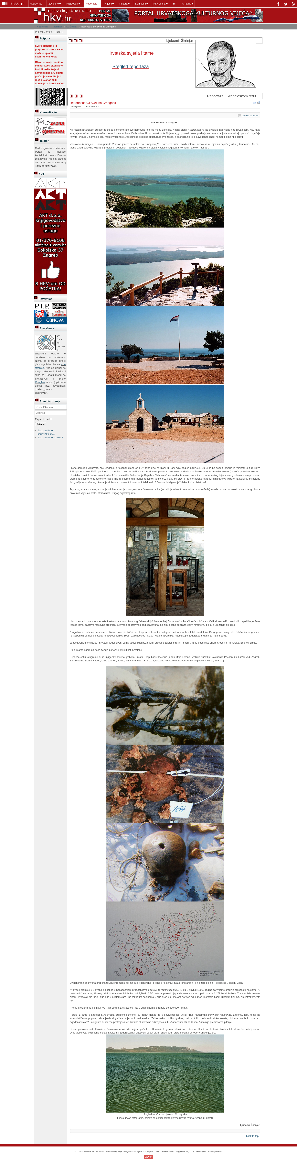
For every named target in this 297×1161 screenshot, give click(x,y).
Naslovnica (36, 3)
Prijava (41, 424)
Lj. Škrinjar (71, 26)
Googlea (40, 382)
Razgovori (72, 3)
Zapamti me (42, 419)
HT (174, 3)
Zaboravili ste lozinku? (50, 437)
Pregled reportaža (130, 66)
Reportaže (91, 3)
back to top (252, 1136)
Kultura (123, 3)
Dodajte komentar (250, 115)
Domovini (140, 3)
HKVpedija (159, 3)
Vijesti (108, 3)
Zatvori (148, 1157)
